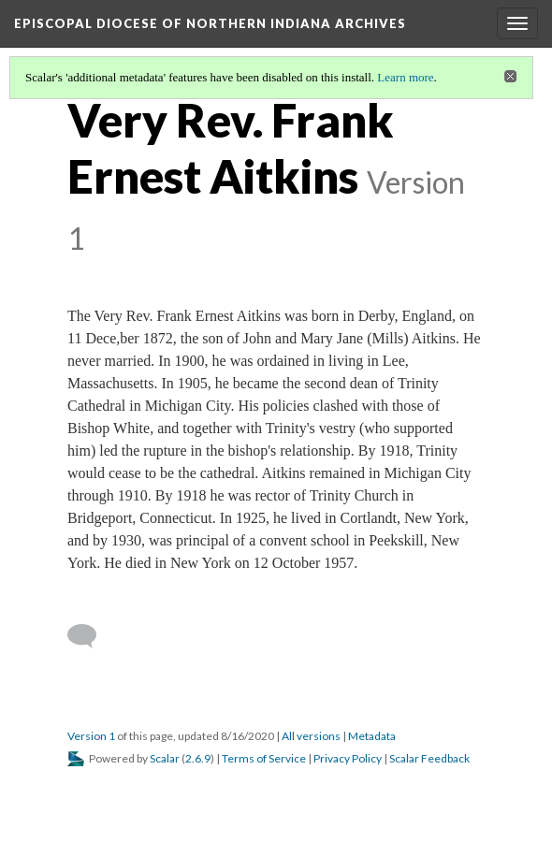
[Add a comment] (90, 636)
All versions (311, 736)
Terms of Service (264, 758)
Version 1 (91, 736)
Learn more (405, 77)
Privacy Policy (347, 758)
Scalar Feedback (429, 758)
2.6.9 (198, 758)
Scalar (165, 758)
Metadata (372, 736)
